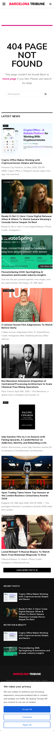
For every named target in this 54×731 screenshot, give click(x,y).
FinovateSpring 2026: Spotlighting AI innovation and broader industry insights (23, 273)
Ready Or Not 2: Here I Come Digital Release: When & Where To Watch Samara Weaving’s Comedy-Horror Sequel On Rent (26, 219)
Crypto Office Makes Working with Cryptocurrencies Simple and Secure (21, 161)
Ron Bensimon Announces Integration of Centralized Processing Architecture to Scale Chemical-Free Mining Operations (26, 384)
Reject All (27, 725)
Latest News (10, 116)
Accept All (27, 709)
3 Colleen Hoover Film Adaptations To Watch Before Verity (26, 326)
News (6, 126)
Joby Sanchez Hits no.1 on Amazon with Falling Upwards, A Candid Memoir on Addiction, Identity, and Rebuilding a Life (24, 439)
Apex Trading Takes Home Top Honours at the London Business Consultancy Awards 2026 (25, 495)
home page (9, 78)
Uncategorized (9, 182)
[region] (27, 706)
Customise (27, 717)
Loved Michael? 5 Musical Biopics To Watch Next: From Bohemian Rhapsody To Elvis (25, 553)
